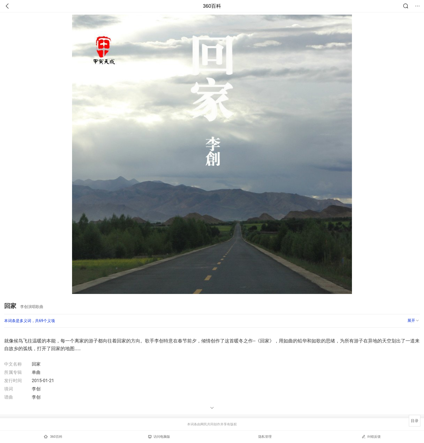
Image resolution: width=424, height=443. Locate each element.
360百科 (212, 6)
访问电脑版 (159, 437)
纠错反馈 (371, 436)
